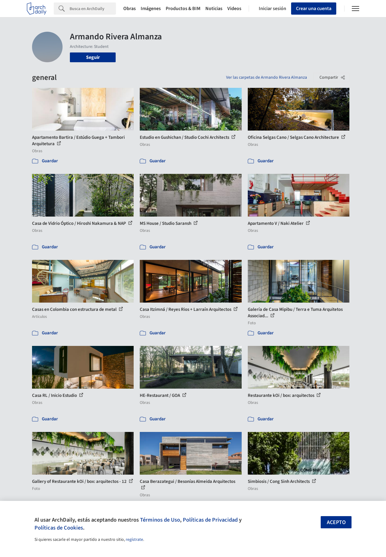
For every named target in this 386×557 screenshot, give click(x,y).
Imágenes (151, 8)
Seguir (93, 57)
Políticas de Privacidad (210, 520)
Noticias (213, 8)
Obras (129, 8)
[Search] (93, 8)
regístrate (134, 540)
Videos (234, 8)
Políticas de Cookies (58, 528)
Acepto (336, 522)
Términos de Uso (160, 520)
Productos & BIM (183, 8)
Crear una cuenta (313, 8)
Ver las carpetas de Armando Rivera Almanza (266, 77)
